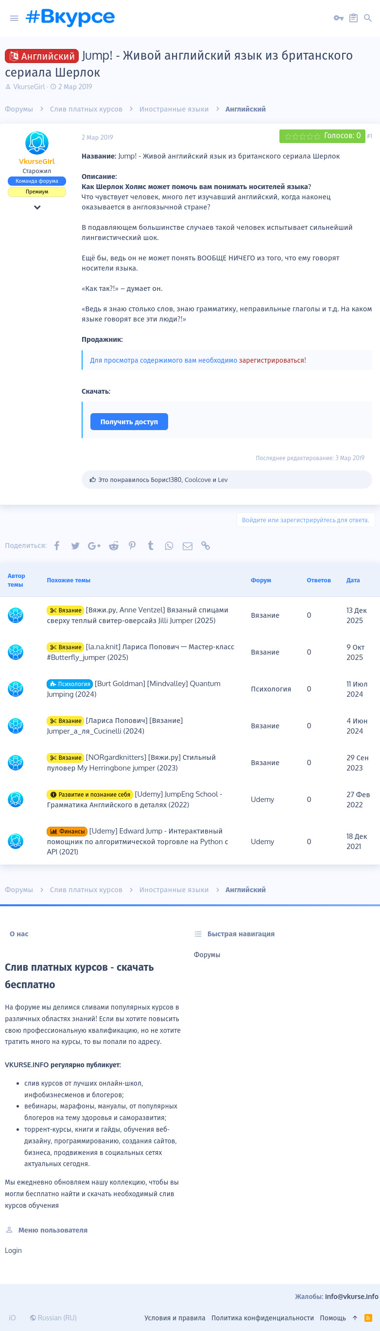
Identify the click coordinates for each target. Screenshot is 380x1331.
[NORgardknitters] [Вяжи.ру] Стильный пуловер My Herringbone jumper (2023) (131, 762)
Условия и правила (175, 1318)
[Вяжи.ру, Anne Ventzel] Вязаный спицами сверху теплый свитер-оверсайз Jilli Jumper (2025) (137, 615)
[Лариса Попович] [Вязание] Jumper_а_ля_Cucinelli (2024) (115, 726)
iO (12, 1318)
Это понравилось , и (163, 479)
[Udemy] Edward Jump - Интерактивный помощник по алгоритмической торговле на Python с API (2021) (137, 841)
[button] (14, 18)
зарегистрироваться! (272, 360)
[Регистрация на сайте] (353, 18)
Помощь (333, 1318)
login (13, 1250)
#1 (369, 136)
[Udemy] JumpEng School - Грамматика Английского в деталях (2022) (134, 799)
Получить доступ (129, 421)
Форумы (207, 954)
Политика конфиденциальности (262, 1318)
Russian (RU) (53, 1318)
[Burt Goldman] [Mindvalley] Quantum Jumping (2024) (133, 689)
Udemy (262, 799)
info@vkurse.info (352, 1296)
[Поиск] (368, 18)
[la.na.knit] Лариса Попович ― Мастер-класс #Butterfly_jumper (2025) (140, 652)
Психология (271, 688)
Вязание (265, 615)
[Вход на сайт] (338, 18)
